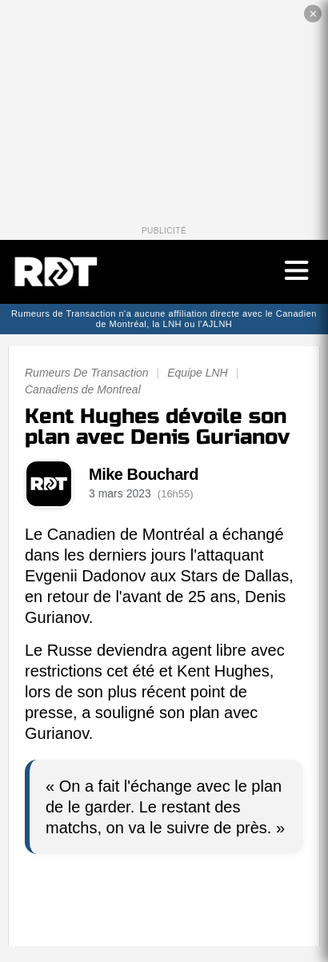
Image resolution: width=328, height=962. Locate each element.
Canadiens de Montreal (83, 389)
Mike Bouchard (143, 474)
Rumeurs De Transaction (87, 372)
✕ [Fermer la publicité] (313, 14)
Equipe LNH (197, 372)
